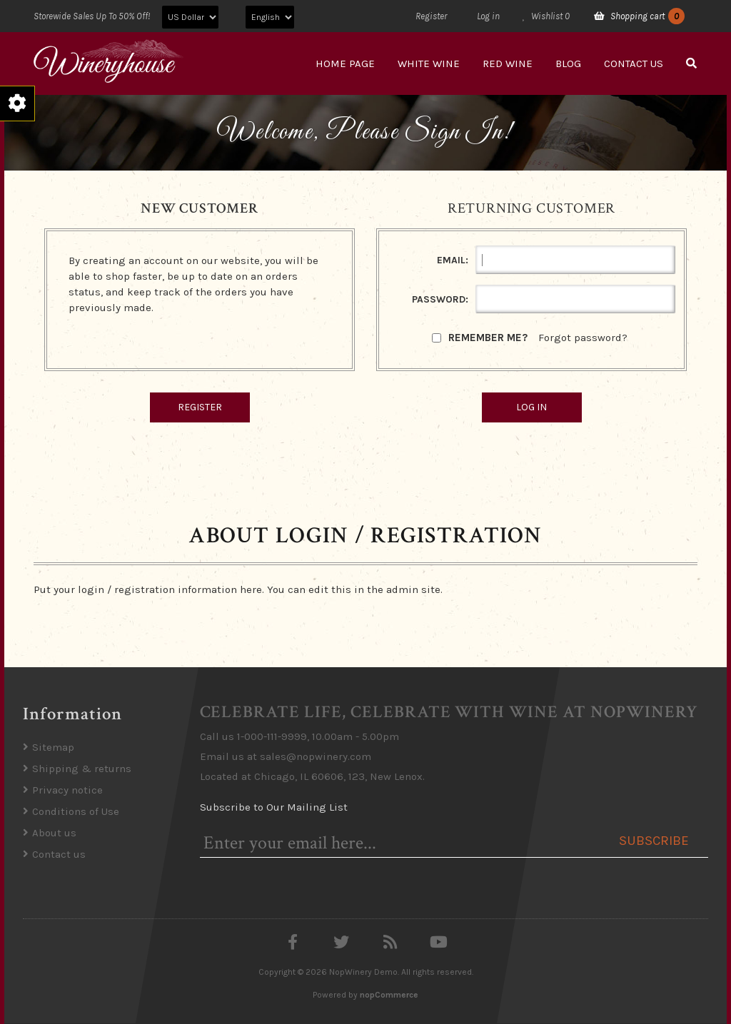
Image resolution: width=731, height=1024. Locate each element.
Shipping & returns (81, 768)
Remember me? (488, 337)
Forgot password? (582, 337)
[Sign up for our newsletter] (401, 842)
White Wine (429, 63)
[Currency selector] (190, 17)
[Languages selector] (270, 17)
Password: (440, 299)
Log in (488, 16)
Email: (452, 260)
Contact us (633, 63)
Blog (568, 63)
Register (431, 16)
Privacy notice (67, 790)
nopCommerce (389, 995)
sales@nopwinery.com (315, 756)
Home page (345, 63)
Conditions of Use (75, 811)
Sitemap (53, 747)
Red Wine (508, 63)
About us (54, 832)
